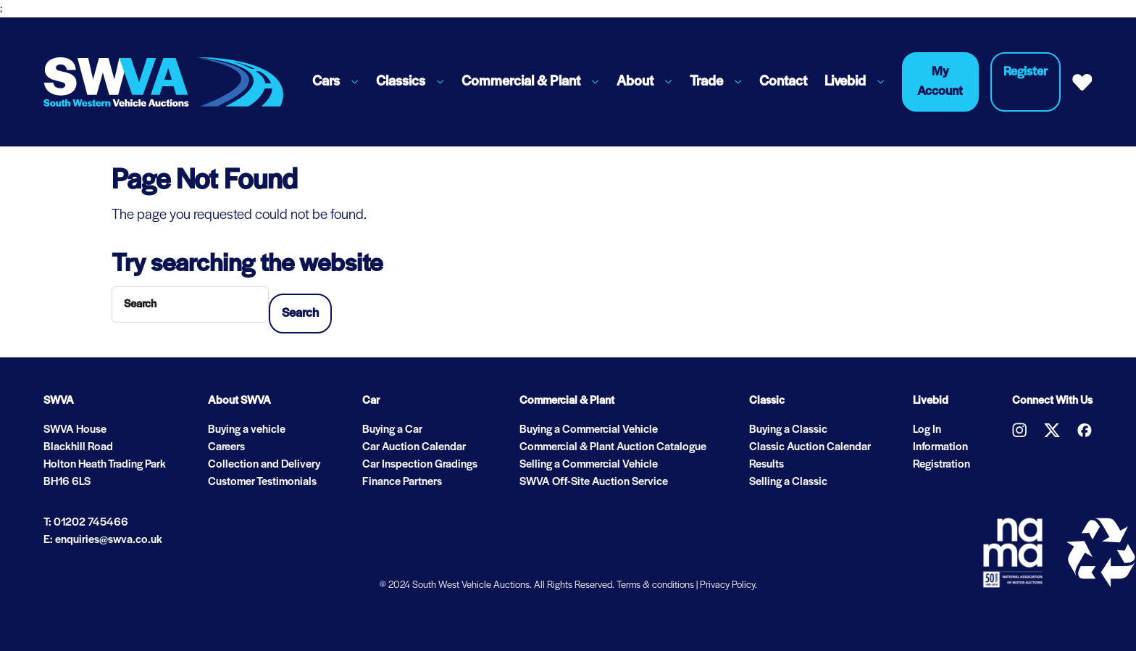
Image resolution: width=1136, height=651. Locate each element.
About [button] (635, 82)
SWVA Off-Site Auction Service (593, 482)
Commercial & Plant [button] (521, 82)
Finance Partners (402, 482)
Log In (927, 430)
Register (1025, 72)
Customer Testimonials (262, 482)
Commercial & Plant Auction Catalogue (612, 447)
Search (300, 313)
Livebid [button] (845, 82)
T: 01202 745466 (85, 522)
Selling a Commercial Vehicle (588, 464)
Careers (226, 447)
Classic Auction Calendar (810, 447)
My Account (940, 82)
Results (766, 464)
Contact (783, 82)
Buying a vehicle (246, 430)
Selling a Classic (788, 482)
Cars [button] (326, 82)
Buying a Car (392, 430)
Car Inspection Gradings (419, 464)
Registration (941, 464)
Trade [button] (706, 82)
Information (940, 447)
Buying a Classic (788, 430)
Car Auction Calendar (414, 447)
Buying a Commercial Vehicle (588, 430)
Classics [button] (400, 82)
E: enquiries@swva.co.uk (102, 540)
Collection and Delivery (264, 464)
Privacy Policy (727, 585)
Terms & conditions (655, 585)
